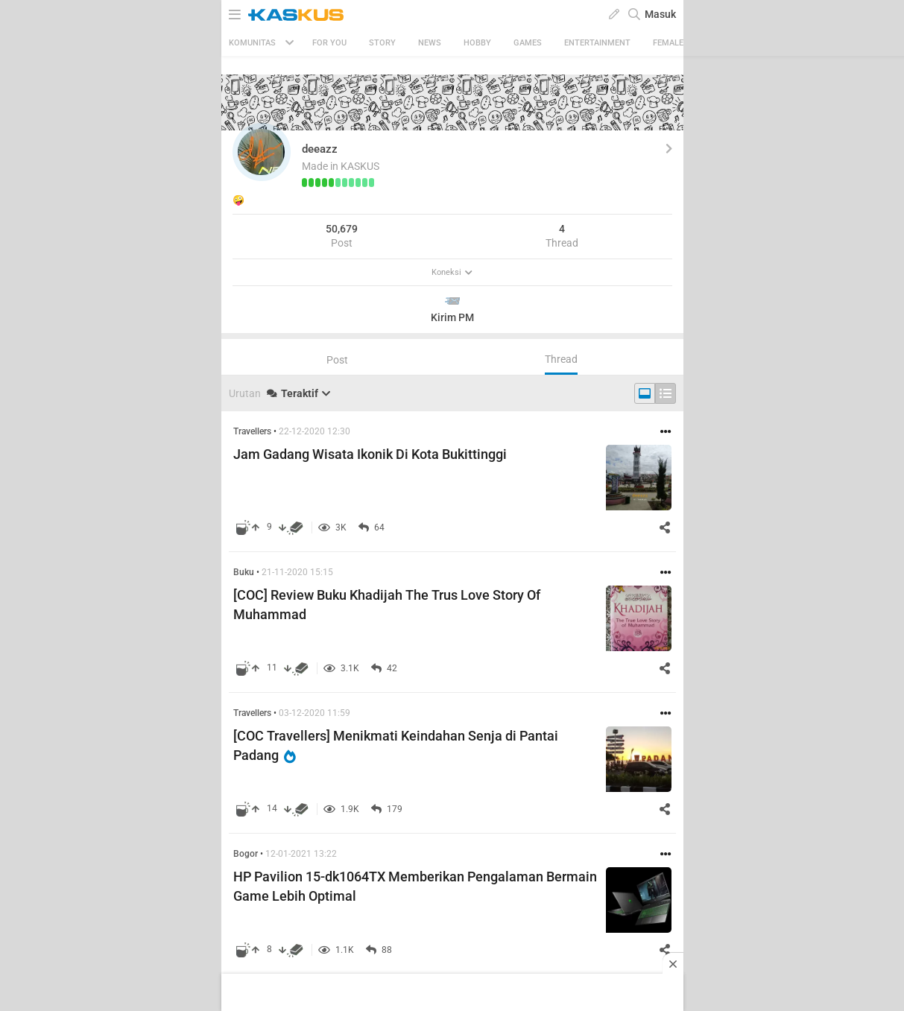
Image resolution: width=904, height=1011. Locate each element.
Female (668, 43)
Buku (243, 572)
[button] (262, 152)
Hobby (477, 43)
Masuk (660, 14)
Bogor (245, 854)
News (429, 43)
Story (382, 43)
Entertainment (597, 43)
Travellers (252, 431)
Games (527, 43)
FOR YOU (329, 43)
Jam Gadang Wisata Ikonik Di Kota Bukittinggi (370, 454)
